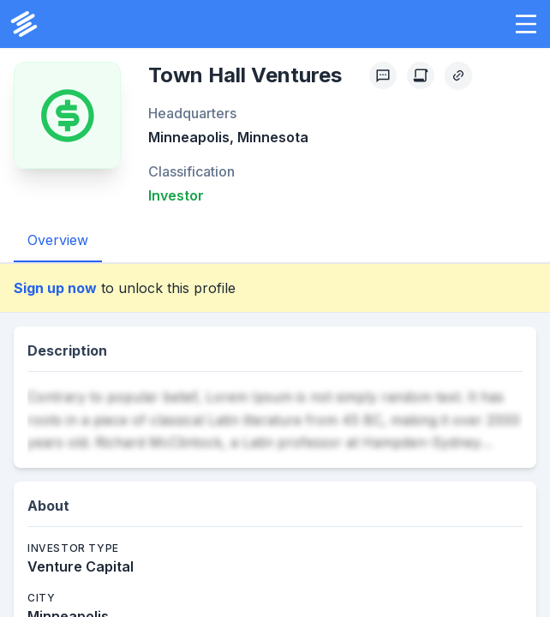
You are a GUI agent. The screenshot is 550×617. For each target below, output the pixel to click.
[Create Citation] (420, 75)
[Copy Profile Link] (458, 75)
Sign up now (55, 288)
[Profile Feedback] (383, 75)
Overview (57, 240)
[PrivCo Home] (24, 24)
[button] (526, 24)
